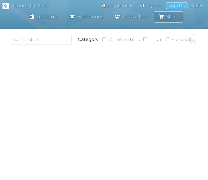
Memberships (124, 40)
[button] (116, 5)
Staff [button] (194, 6)
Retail (156, 40)
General (182, 40)
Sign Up (176, 5)
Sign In (150, 5)
